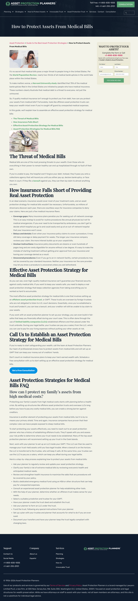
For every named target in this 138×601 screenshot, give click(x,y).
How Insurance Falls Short (25, 122)
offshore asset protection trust (27, 299)
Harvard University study (45, 83)
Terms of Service (57, 585)
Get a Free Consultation (23, 370)
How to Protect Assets (38, 12)
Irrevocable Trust (58, 12)
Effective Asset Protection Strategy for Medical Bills (38, 125)
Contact (101, 12)
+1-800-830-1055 (113, 55)
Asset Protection (16, 43)
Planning (9, 12)
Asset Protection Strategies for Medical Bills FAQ (36, 129)
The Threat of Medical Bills (26, 118)
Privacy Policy (75, 585)
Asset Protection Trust (77, 12)
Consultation (111, 12)
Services (92, 12)
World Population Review (25, 75)
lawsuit (36, 181)
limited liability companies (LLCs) (31, 322)
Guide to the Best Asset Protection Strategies (46, 43)
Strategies (20, 12)
